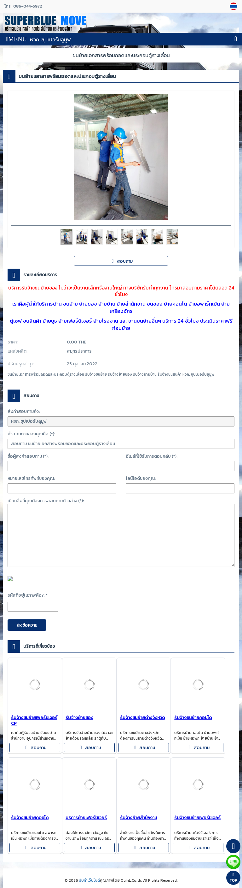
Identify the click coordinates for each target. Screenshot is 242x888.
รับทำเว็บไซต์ (89, 880)
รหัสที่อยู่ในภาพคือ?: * (28, 595)
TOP (233, 878)
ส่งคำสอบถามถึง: (24, 411)
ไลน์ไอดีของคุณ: (141, 478)
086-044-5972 (27, 6)
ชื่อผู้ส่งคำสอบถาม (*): (28, 456)
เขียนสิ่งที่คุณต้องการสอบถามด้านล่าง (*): (46, 501)
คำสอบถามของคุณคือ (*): (31, 434)
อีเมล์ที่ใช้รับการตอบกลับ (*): (151, 456)
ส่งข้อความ (27, 625)
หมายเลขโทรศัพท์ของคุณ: (31, 478)
